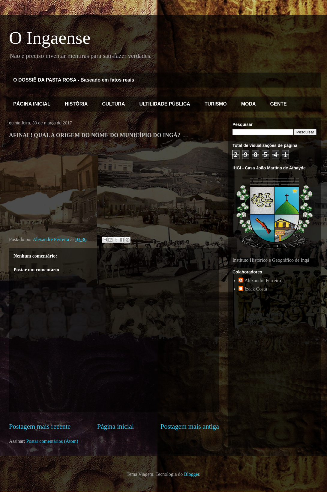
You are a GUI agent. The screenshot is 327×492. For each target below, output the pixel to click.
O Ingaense (50, 38)
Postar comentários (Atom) (52, 441)
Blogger (191, 474)
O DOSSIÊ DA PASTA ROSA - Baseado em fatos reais (73, 79)
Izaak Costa (255, 288)
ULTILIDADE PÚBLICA (164, 103)
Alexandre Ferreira (262, 280)
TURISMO (216, 103)
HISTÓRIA (76, 103)
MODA (248, 103)
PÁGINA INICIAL (31, 103)
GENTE (278, 103)
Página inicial (115, 426)
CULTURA (113, 103)
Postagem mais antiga (189, 426)
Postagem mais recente (39, 426)
